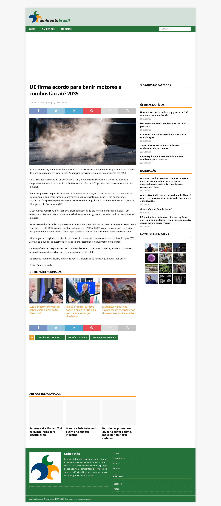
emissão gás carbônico (49, 337)
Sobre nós (72, 454)
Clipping (64, 102)
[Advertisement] (110, 60)
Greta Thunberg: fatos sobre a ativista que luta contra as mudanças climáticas (81, 311)
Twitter (116, 488)
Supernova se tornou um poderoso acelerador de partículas (159, 147)
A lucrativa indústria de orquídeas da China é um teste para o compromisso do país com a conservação (165, 198)
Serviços (117, 468)
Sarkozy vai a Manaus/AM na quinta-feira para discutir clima (45, 432)
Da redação (148, 171)
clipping (51, 102)
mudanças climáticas (104, 337)
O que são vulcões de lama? (156, 209)
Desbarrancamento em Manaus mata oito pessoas (164, 125)
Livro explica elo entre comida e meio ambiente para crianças (161, 158)
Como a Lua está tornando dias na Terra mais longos (163, 136)
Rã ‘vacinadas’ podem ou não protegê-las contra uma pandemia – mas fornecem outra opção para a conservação (166, 220)
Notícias (66, 28)
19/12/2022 (146, 213)
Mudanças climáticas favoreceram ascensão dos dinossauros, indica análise (118, 310)
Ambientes (48, 28)
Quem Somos (119, 458)
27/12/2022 (146, 190)
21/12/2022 (146, 204)
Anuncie (116, 463)
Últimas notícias (152, 105)
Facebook (117, 483)
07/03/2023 (146, 152)
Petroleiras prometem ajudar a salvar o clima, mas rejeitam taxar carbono (117, 433)
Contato (116, 453)
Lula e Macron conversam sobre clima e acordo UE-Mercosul (44, 310)
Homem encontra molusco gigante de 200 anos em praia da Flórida (164, 114)
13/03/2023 (146, 119)
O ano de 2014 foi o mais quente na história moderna (81, 432)
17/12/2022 (146, 226)
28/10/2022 (39, 102)
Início (32, 28)
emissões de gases (77, 337)
